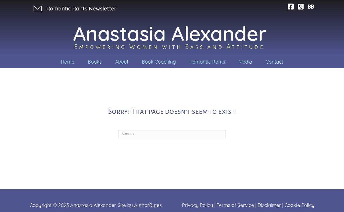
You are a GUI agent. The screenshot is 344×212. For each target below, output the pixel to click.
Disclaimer (269, 205)
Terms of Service (235, 205)
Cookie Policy (299, 205)
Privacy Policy (197, 205)
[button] (74, 8)
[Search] (172, 133)
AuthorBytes (148, 205)
